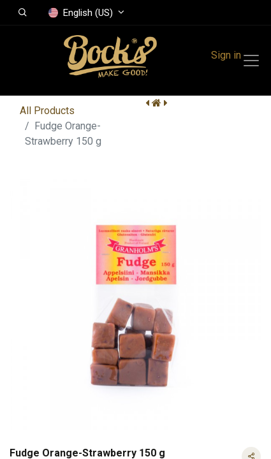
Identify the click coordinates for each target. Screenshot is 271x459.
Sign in (226, 55)
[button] (23, 13)
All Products (47, 111)
